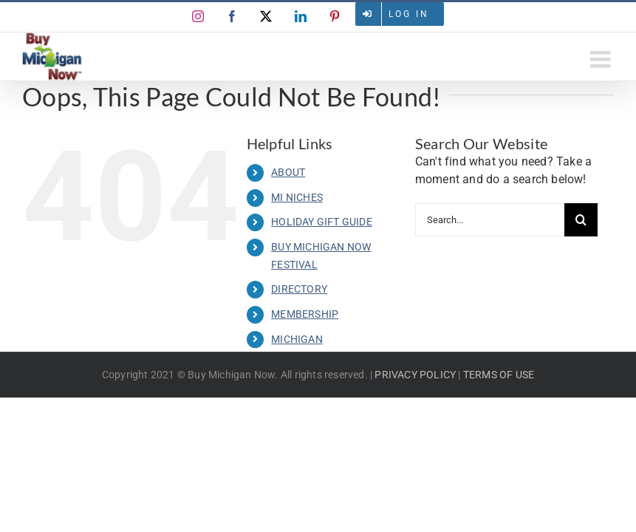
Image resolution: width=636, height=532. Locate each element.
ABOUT (288, 172)
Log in (409, 14)
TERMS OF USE (498, 375)
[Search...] (489, 219)
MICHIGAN (297, 339)
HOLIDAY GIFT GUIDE (321, 222)
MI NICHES (297, 197)
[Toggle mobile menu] (602, 59)
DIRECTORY (299, 289)
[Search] (581, 219)
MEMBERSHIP (304, 314)
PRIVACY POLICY (415, 375)
